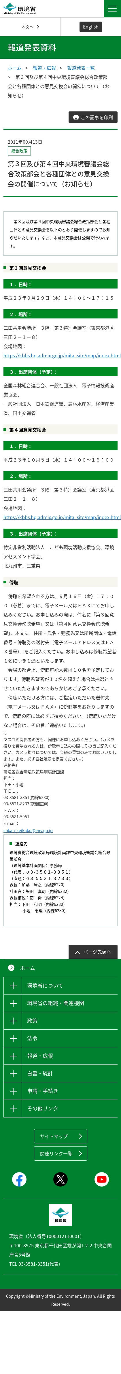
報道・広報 (44, 67)
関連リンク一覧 (56, 1153)
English (91, 26)
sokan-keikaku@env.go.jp (28, 830)
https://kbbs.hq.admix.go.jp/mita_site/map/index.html (62, 355)
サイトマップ (54, 1136)
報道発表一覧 (81, 67)
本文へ (27, 26)
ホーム (15, 67)
